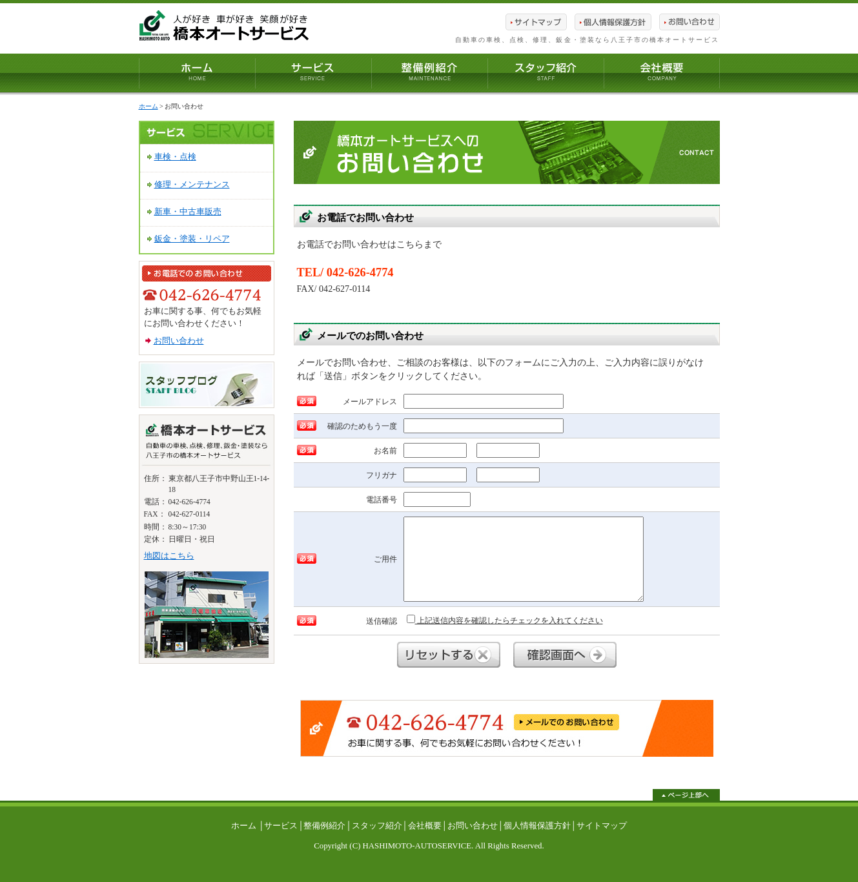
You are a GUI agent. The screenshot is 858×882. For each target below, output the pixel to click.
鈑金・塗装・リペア (192, 238)
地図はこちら (169, 555)
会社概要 (425, 825)
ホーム (148, 106)
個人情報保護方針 (537, 825)
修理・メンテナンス (192, 184)
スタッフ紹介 (377, 825)
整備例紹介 (324, 825)
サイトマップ (602, 825)
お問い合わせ (179, 340)
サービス (281, 825)
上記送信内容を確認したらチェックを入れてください (505, 620)
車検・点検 (175, 156)
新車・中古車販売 (187, 211)
